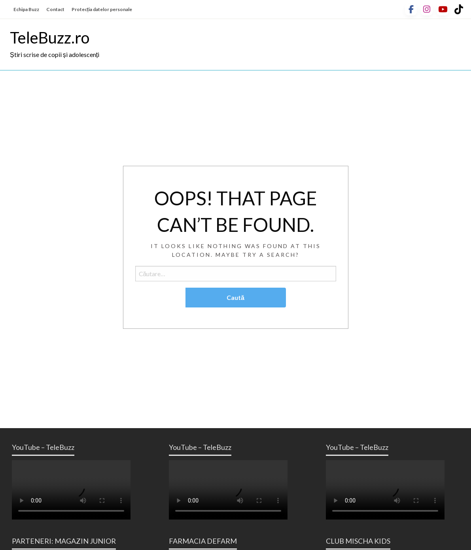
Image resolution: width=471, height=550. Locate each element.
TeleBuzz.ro (49, 37)
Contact (55, 9)
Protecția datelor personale (102, 9)
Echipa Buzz (26, 9)
